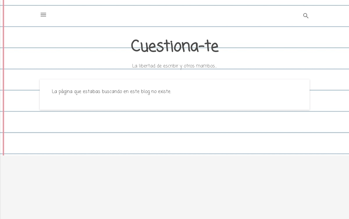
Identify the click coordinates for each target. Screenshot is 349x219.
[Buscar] (306, 16)
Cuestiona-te (174, 47)
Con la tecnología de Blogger (174, 203)
